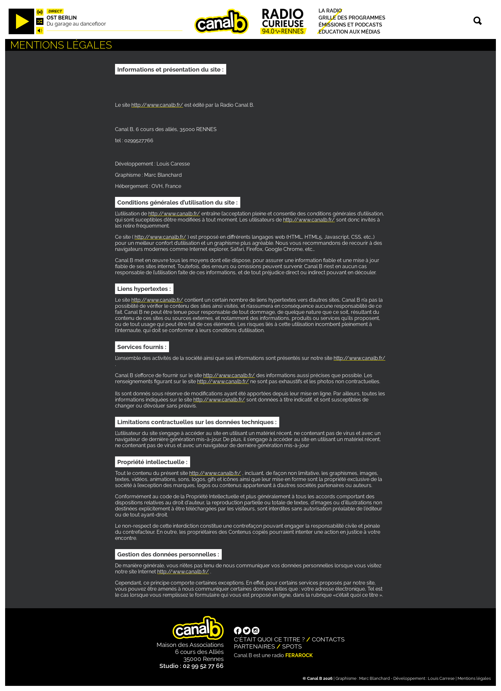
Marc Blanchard (374, 678)
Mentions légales (474, 678)
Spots (292, 646)
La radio (330, 11)
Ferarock (299, 655)
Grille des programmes (352, 18)
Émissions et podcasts (350, 25)
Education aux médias (349, 32)
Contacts (328, 639)
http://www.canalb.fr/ (157, 105)
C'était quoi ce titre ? (269, 639)
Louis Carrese (441, 678)
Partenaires (254, 646)
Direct (55, 11)
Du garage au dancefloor (76, 24)
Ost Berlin (62, 18)
